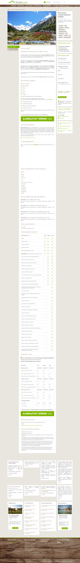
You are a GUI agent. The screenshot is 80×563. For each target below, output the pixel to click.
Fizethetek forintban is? (64, 128)
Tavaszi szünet (29, 5)
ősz (69, 35)
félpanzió (67, 27)
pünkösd (60, 37)
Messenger (61, 118)
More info (66, 525)
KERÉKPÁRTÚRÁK (58, 561)
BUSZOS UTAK (64, 561)
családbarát (61, 27)
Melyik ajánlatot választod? (65, 67)
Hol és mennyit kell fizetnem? (65, 126)
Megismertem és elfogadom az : (65, 93)
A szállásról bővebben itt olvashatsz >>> (29, 137)
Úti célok (56, 5)
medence (60, 35)
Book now (65, 528)
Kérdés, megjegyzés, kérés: (65, 86)
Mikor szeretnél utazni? (65, 59)
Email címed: (65, 76)
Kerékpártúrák (37, 5)
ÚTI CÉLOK (70, 561)
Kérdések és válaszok (28, 545)
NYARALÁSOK (51, 561)
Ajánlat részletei (13, 46)
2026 (65, 25)
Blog (67, 5)
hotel (67, 33)
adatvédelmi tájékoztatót (63, 92)
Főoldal (9, 9)
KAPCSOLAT (62, 5)
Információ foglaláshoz (29, 550)
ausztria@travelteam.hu (64, 116)
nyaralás (65, 35)
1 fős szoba (61, 25)
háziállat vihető (62, 29)
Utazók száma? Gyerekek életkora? (65, 63)
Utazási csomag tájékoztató (29, 544)
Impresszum (27, 542)
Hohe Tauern (61, 33)
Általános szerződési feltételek (30, 543)
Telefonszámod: (65, 80)
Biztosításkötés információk (29, 546)
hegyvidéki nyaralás (62, 31)
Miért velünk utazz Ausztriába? (30, 549)
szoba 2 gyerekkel (67, 37)
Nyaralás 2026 (20, 5)
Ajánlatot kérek (13, 49)
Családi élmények (47, 5)
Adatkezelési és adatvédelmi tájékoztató (32, 548)
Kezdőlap (13, 5)
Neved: (65, 71)
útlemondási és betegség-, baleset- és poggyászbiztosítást (31, 425)
